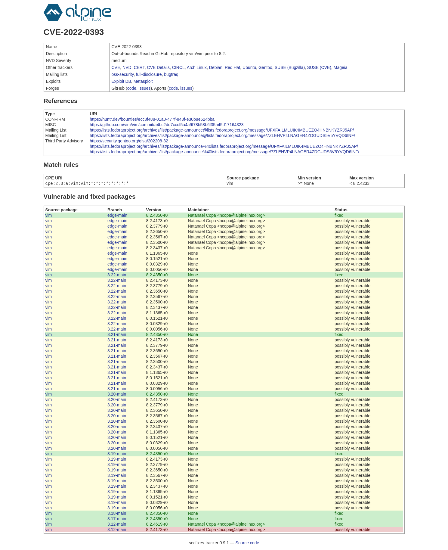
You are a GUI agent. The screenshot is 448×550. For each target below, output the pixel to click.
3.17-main (116, 519)
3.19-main (116, 454)
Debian (215, 67)
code (131, 88)
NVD (126, 67)
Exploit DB (121, 81)
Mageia (341, 67)
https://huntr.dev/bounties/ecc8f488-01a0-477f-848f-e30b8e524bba (152, 119)
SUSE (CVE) (319, 67)
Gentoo (265, 67)
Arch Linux (197, 67)
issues (145, 88)
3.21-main (116, 335)
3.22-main (116, 275)
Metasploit (143, 81)
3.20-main (116, 394)
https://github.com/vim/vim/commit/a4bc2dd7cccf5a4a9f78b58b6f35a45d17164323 (166, 124)
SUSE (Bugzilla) (290, 67)
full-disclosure (149, 74)
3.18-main (116, 513)
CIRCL (178, 67)
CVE (116, 67)
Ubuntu (249, 67)
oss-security (123, 74)
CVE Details (158, 67)
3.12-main (116, 524)
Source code (247, 543)
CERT (139, 67)
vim (48, 215)
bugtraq (171, 74)
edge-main (117, 215)
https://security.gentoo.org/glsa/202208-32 (129, 140)
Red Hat (232, 67)
